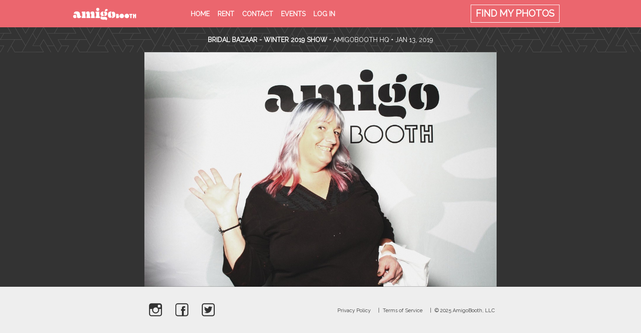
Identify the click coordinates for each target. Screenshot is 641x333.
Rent (226, 14)
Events (293, 14)
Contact (257, 14)
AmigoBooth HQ (361, 39)
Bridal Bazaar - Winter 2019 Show (267, 39)
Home (200, 14)
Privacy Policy (354, 311)
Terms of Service (403, 311)
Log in (324, 14)
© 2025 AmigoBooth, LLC (465, 311)
